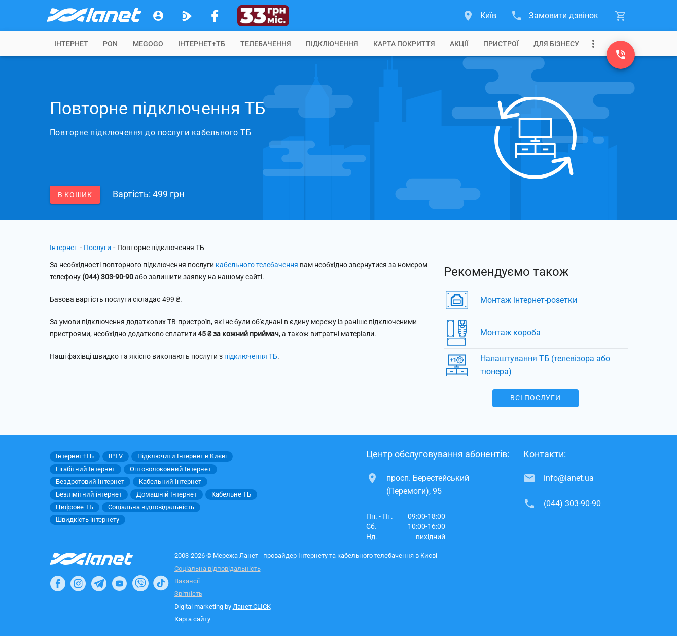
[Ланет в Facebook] (58, 583)
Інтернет (64, 247)
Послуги (97, 247)
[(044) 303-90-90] (621, 55)
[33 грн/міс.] (263, 15)
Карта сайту (192, 619)
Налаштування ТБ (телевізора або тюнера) (545, 365)
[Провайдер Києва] (93, 15)
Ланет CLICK (252, 606)
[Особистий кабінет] (158, 15)
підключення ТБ (250, 356)
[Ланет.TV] (186, 15)
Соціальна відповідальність (217, 568)
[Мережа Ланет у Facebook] (215, 15)
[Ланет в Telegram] (99, 583)
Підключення (332, 44)
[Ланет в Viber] (140, 583)
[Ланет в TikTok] (161, 583)
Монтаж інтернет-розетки (528, 300)
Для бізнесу (556, 44)
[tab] (71, 43)
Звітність (188, 593)
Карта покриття (404, 44)
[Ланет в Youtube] (119, 583)
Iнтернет (71, 44)
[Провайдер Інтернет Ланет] (103, 559)
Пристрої (501, 44)
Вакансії (187, 581)
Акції (459, 44)
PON (110, 44)
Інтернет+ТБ (201, 44)
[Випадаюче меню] (593, 43)
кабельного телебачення (257, 265)
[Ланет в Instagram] (78, 583)
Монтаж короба (510, 332)
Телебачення (265, 44)
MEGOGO (148, 44)
